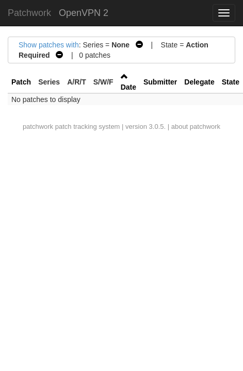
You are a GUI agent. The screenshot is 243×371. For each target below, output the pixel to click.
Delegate (199, 82)
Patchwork (29, 13)
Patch (21, 82)
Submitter (160, 82)
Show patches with (49, 45)
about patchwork (195, 126)
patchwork (38, 126)
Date (128, 87)
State (230, 82)
